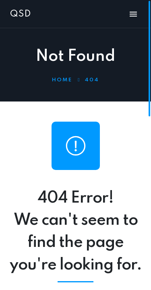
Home (62, 80)
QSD (20, 14)
